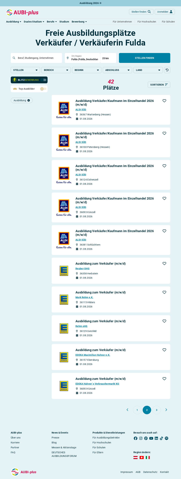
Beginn (87, 70)
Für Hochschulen (102, 442)
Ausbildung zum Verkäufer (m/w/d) (101, 263)
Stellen (25, 70)
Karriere (15, 442)
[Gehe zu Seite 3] (156, 410)
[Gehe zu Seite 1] (137, 410)
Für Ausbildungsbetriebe (106, 437)
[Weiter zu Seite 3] (166, 410)
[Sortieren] (159, 85)
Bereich (56, 70)
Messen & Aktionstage (64, 447)
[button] (13, 21)
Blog (54, 442)
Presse (55, 437)
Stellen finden (144, 58)
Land (148, 70)
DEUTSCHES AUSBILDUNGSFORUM (64, 454)
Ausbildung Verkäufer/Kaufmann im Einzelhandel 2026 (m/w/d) (115, 102)
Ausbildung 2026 (90, 3)
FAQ (13, 452)
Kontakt (164, 472)
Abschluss (117, 70)
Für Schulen (99, 447)
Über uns (15, 437)
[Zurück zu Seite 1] (128, 410)
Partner (15, 447)
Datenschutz (150, 472)
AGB (138, 472)
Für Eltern (98, 452)
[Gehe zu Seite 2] (147, 410)
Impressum (126, 472)
